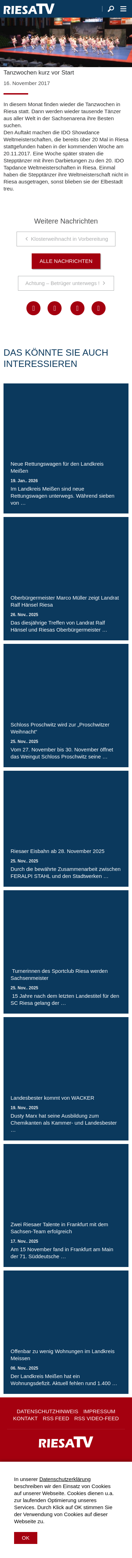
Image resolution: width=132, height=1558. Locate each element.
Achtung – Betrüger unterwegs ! (62, 283)
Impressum (99, 1411)
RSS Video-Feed (96, 1418)
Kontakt (25, 1418)
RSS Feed (56, 1418)
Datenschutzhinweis (47, 1411)
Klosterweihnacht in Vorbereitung (69, 239)
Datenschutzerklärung (65, 1479)
